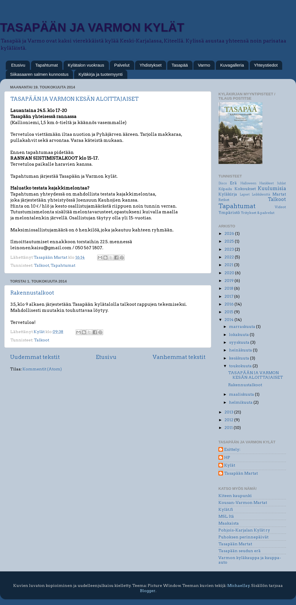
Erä (233, 183)
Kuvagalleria (232, 65)
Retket (223, 200)
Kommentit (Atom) (42, 369)
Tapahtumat (46, 65)
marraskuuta (242, 326)
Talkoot (41, 265)
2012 (229, 419)
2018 (229, 288)
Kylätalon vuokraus (86, 65)
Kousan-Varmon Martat (242, 502)
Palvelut (121, 65)
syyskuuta (239, 342)
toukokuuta (241, 366)
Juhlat (281, 183)
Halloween (248, 183)
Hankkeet (266, 183)
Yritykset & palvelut (257, 212)
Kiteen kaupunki (235, 495)
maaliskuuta (242, 394)
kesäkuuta (239, 358)
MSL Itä (226, 516)
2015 (229, 312)
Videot (280, 207)
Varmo (204, 65)
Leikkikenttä (261, 194)
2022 (229, 257)
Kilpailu (225, 189)
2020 (229, 272)
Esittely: (232, 449)
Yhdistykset (150, 65)
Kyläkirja (227, 194)
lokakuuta (239, 334)
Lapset (245, 194)
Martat (279, 194)
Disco (222, 183)
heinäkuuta (241, 350)
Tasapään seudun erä (239, 550)
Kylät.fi (225, 509)
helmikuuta (241, 402)
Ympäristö (229, 212)
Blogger (147, 590)
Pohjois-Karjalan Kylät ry (244, 530)
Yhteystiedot (266, 65)
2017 (229, 296)
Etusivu (18, 65)
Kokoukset (245, 188)
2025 (229, 241)
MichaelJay (238, 585)
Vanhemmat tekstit (179, 357)
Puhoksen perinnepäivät (243, 537)
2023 (229, 249)
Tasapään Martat (241, 473)
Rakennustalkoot (32, 293)
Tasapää (180, 65)
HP (227, 457)
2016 (229, 304)
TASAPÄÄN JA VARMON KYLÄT (92, 27)
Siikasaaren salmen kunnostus (39, 74)
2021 (229, 264)
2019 (229, 280)
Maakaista (228, 523)
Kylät (229, 465)
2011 (229, 427)
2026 (229, 233)
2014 (229, 319)
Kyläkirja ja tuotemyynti (100, 74)
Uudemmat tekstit (35, 357)
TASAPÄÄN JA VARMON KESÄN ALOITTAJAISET (74, 99)
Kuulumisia (272, 188)
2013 (229, 412)
